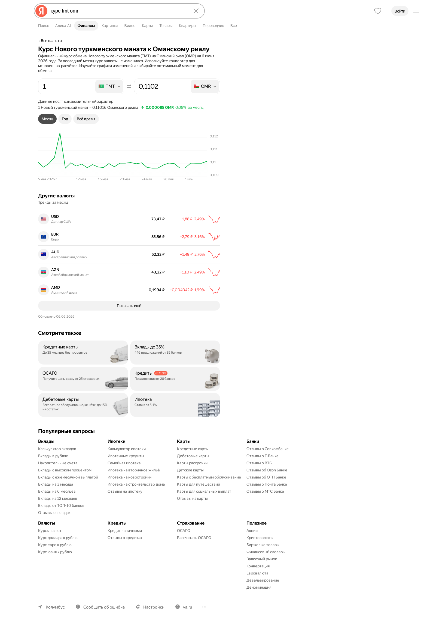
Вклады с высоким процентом (64, 470)
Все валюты (51, 40)
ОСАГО (183, 530)
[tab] (47, 119)
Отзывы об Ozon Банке (266, 470)
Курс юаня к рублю (55, 552)
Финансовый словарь (265, 552)
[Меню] (416, 10)
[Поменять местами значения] (129, 86)
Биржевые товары (262, 545)
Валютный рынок (261, 559)
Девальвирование (262, 580)
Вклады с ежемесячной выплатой (68, 477)
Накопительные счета (57, 463)
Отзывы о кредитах (125, 537)
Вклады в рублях (53, 456)
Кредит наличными (125, 530)
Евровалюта (257, 573)
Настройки (153, 607)
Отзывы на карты (192, 498)
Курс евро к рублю (55, 545)
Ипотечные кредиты (126, 456)
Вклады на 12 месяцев (57, 498)
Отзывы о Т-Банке (262, 456)
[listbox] (109, 86)
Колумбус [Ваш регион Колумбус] (55, 607)
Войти (400, 11)
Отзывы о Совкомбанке (267, 449)
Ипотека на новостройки (129, 477)
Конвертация (258, 566)
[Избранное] (378, 11)
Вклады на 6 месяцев (57, 491)
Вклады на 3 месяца (55, 484)
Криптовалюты (259, 537)
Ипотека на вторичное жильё (134, 470)
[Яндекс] (41, 11)
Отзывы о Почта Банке (266, 484)
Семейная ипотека (124, 463)
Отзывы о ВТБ (259, 463)
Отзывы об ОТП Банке (266, 477)
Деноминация (258, 587)
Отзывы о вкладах (54, 512)
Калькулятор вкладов (57, 449)
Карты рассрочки (192, 463)
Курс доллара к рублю (58, 537)
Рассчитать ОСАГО (194, 537)
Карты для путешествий (198, 484)
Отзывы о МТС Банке (265, 491)
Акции (252, 530)
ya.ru (187, 607)
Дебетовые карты (193, 456)
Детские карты (190, 470)
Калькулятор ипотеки (127, 449)
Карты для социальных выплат (204, 491)
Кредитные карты (193, 449)
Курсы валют (50, 530)
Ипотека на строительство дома (136, 484)
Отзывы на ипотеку (125, 491)
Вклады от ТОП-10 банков (61, 505)
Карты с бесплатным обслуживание (209, 477)
